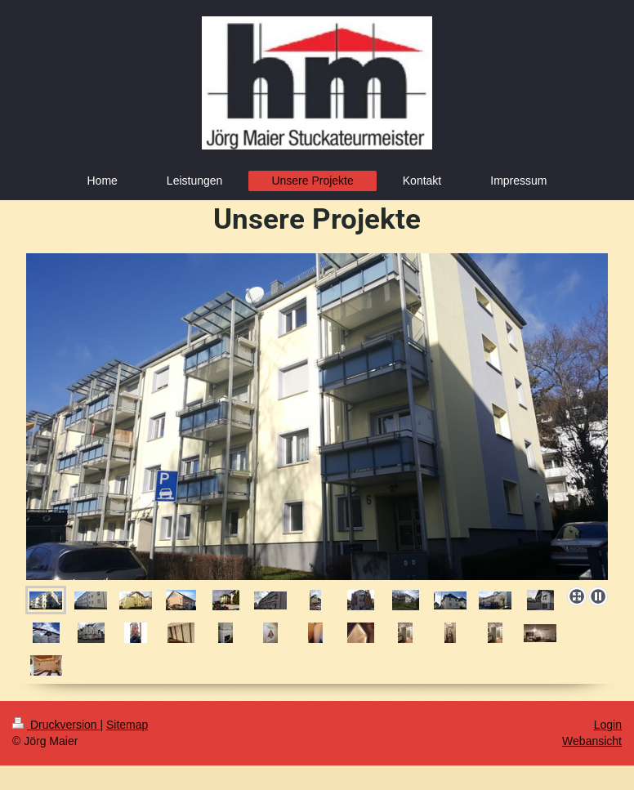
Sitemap (127, 724)
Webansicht (592, 741)
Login (608, 724)
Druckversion (56, 724)
